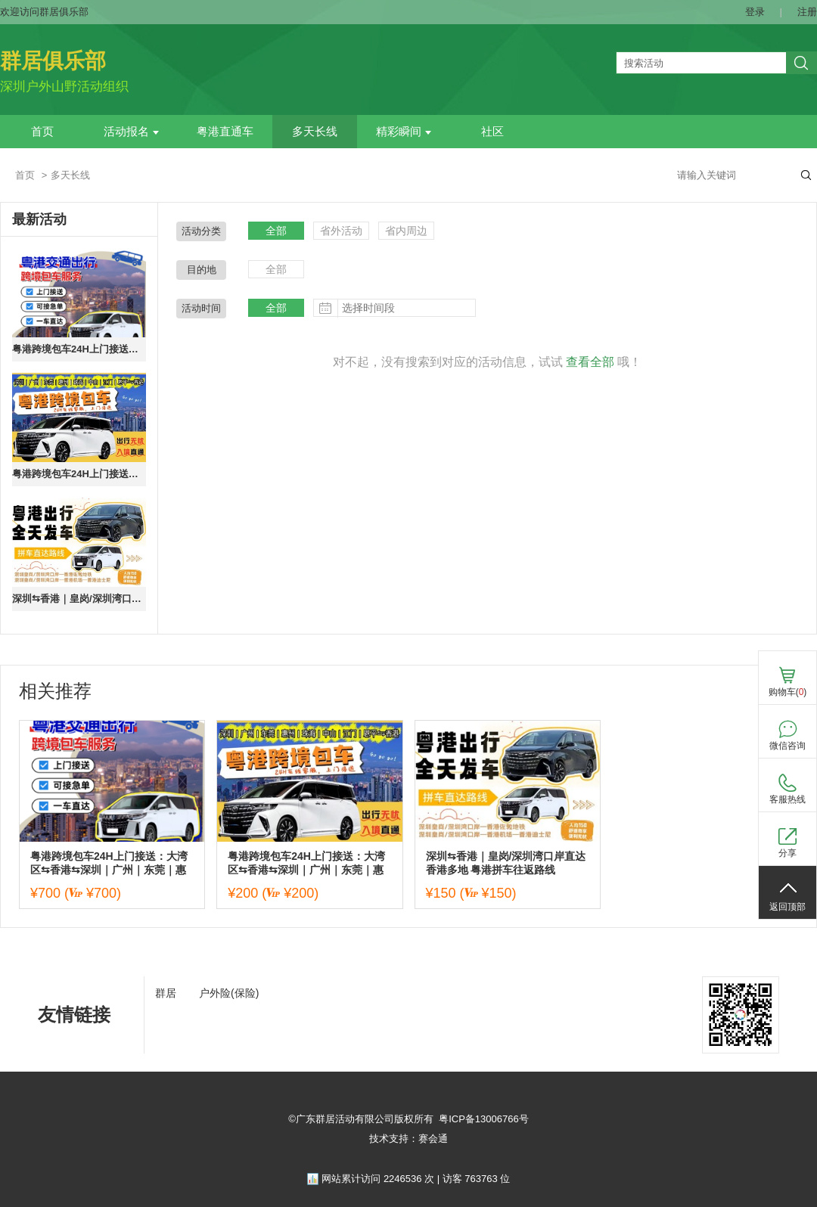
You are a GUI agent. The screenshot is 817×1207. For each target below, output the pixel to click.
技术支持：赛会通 (408, 1138)
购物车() (788, 692)
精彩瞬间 (403, 132)
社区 (492, 132)
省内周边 (406, 231)
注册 (807, 11)
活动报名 (131, 132)
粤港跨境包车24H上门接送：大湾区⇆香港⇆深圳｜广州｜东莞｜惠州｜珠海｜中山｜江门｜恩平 (79, 349)
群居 (165, 993)
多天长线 (314, 132)
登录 (755, 11)
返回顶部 (787, 906)
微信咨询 (787, 745)
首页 (42, 132)
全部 (276, 231)
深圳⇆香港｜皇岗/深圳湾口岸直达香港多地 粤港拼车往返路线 (79, 598)
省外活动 (341, 231)
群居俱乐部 (53, 61)
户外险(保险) (229, 993)
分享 (787, 853)
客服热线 (787, 799)
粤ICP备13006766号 (484, 1119)
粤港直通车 (225, 132)
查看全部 (590, 361)
